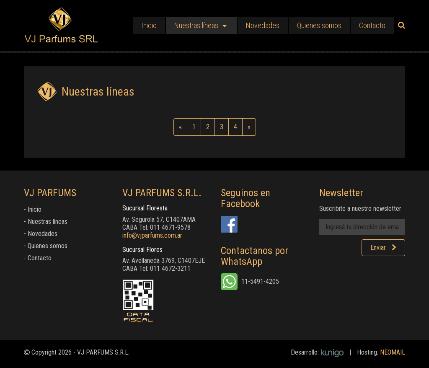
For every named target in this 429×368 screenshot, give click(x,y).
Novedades (262, 25)
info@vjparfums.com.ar (152, 235)
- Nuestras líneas (45, 221)
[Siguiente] (249, 127)
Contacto (372, 25)
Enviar (383, 247)
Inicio (149, 25)
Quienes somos (319, 25)
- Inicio (32, 209)
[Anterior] (180, 127)
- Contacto (38, 258)
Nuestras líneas (196, 25)
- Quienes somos (45, 246)
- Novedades (40, 234)
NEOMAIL (392, 352)
